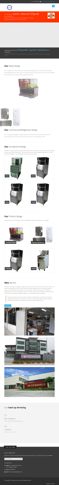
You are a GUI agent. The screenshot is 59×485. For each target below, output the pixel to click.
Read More (7, 305)
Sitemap (48, 483)
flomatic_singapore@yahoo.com (47, 1)
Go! (21, 459)
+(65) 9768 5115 (12, 469)
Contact (52, 483)
